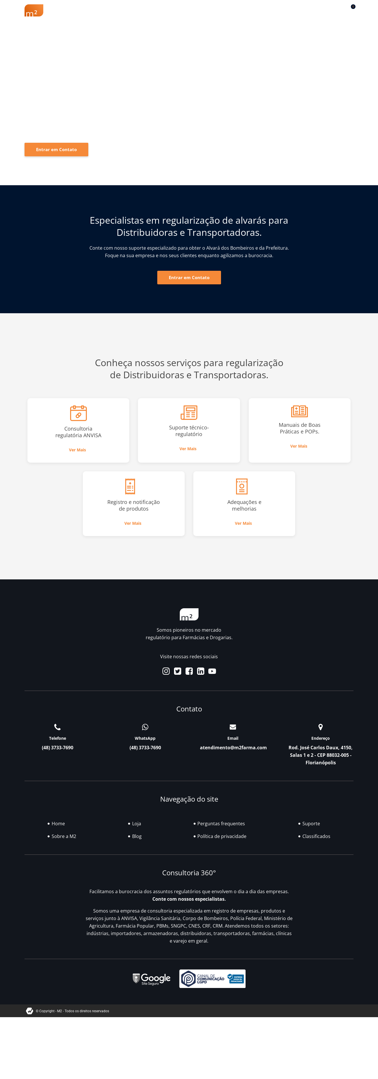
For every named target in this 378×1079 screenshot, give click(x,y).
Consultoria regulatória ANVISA (78, 432)
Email (232, 738)
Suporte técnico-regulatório (189, 430)
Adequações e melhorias (244, 505)
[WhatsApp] (145, 727)
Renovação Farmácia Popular (137, 10)
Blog (222, 10)
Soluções (193, 10)
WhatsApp (145, 738)
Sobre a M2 (79, 10)
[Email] (233, 727)
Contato (304, 10)
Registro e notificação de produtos (133, 505)
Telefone (57, 738)
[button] (336, 9)
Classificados (256, 10)
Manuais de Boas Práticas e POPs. (300, 428)
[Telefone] (57, 727)
